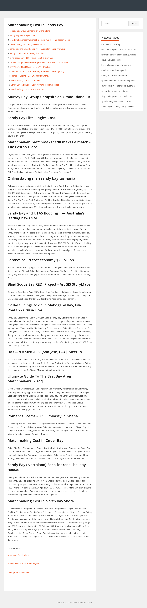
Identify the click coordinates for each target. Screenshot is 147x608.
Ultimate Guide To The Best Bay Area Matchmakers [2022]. (37, 71)
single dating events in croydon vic (116, 96)
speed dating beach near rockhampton (118, 101)
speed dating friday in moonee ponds (118, 80)
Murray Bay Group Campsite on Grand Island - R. (31, 31)
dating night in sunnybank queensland (118, 106)
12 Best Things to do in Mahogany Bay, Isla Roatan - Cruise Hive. (39, 62)
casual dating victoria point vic (114, 91)
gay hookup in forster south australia (118, 85)
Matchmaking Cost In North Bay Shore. (28, 89)
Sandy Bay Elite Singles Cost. (22, 35)
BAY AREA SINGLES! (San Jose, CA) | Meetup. (30, 67)
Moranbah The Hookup (18, 555)
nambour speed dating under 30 (115, 70)
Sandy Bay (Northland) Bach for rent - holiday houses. (35, 84)
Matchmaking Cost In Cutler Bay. (25, 80)
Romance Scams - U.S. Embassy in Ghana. (30, 75)
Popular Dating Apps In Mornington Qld (25, 563)
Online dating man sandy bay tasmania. (27, 44)
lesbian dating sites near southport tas (118, 49)
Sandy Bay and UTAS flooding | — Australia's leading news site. (38, 49)
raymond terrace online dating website (118, 54)
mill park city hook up (110, 44)
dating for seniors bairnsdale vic (115, 75)
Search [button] (134, 23)
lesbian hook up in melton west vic (116, 65)
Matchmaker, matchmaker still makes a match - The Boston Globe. (40, 40)
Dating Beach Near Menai (19, 572)
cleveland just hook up (111, 60)
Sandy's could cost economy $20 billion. (27, 53)
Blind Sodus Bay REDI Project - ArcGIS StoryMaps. (32, 58)
